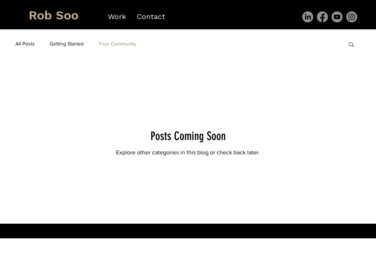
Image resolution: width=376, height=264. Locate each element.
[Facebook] (322, 16)
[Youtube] (337, 16)
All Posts (25, 44)
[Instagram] (351, 16)
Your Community (117, 44)
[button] (351, 45)
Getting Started (67, 44)
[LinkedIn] (307, 16)
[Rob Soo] (54, 15)
